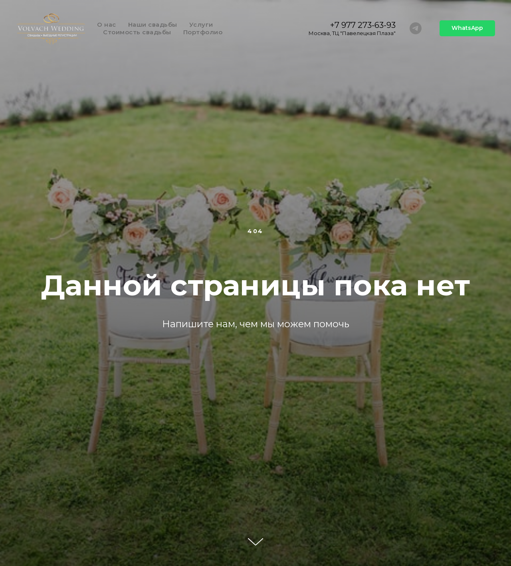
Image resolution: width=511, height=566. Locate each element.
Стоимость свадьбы (137, 32)
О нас (106, 24)
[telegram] (416, 28)
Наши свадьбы (152, 24)
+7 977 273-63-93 (363, 25)
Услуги (201, 24)
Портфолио (203, 32)
